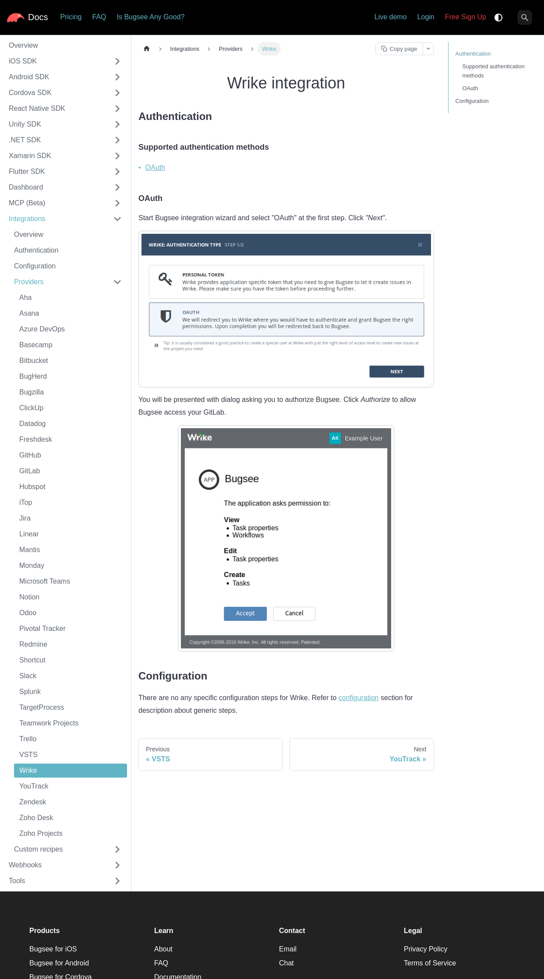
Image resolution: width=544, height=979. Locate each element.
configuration (359, 697)
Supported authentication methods (494, 71)
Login (425, 17)
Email (288, 949)
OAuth (155, 167)
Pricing (71, 17)
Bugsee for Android (59, 963)
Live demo (390, 17)
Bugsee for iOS (53, 949)
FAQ (99, 17)
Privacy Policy (426, 949)
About (163, 949)
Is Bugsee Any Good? (151, 17)
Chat (286, 963)
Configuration (472, 101)
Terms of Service (430, 963)
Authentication (473, 53)
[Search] (525, 18)
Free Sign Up (465, 17)
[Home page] (146, 49)
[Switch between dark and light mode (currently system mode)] (498, 18)
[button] (65, 61)
